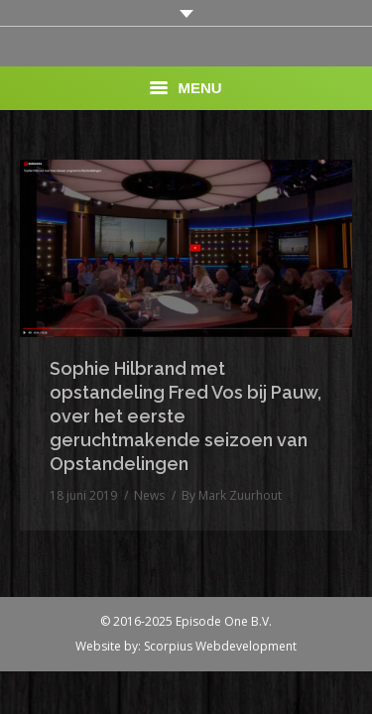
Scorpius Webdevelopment (220, 646)
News (149, 495)
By (232, 495)
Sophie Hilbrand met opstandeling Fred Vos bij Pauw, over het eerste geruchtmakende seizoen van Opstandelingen (185, 416)
